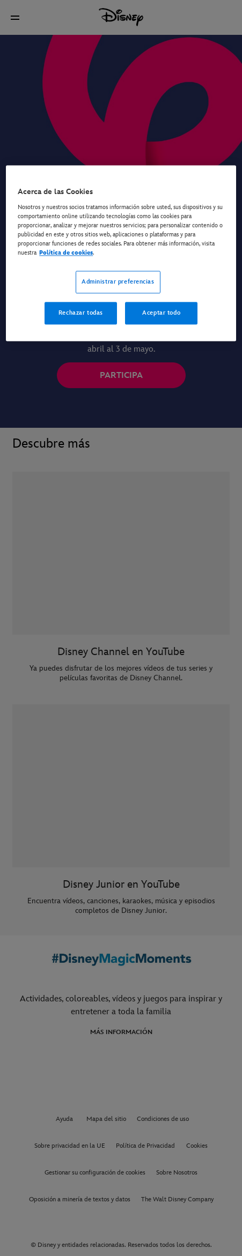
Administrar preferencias (118, 282)
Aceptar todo (161, 313)
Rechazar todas (80, 313)
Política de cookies (66, 253)
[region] (121, 253)
